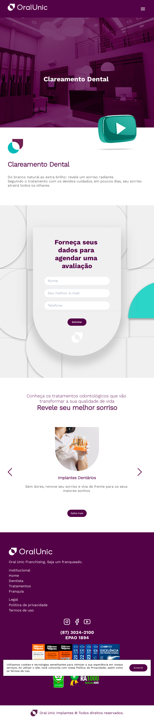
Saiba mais (77, 513)
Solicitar (77, 322)
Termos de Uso (19, 671)
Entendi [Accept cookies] (138, 667)
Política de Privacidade (91, 667)
